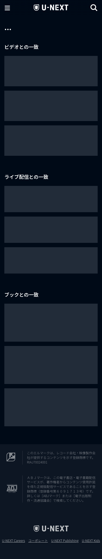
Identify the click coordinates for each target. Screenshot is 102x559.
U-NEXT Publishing (65, 540)
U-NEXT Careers (13, 540)
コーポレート (38, 540)
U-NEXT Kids (91, 540)
